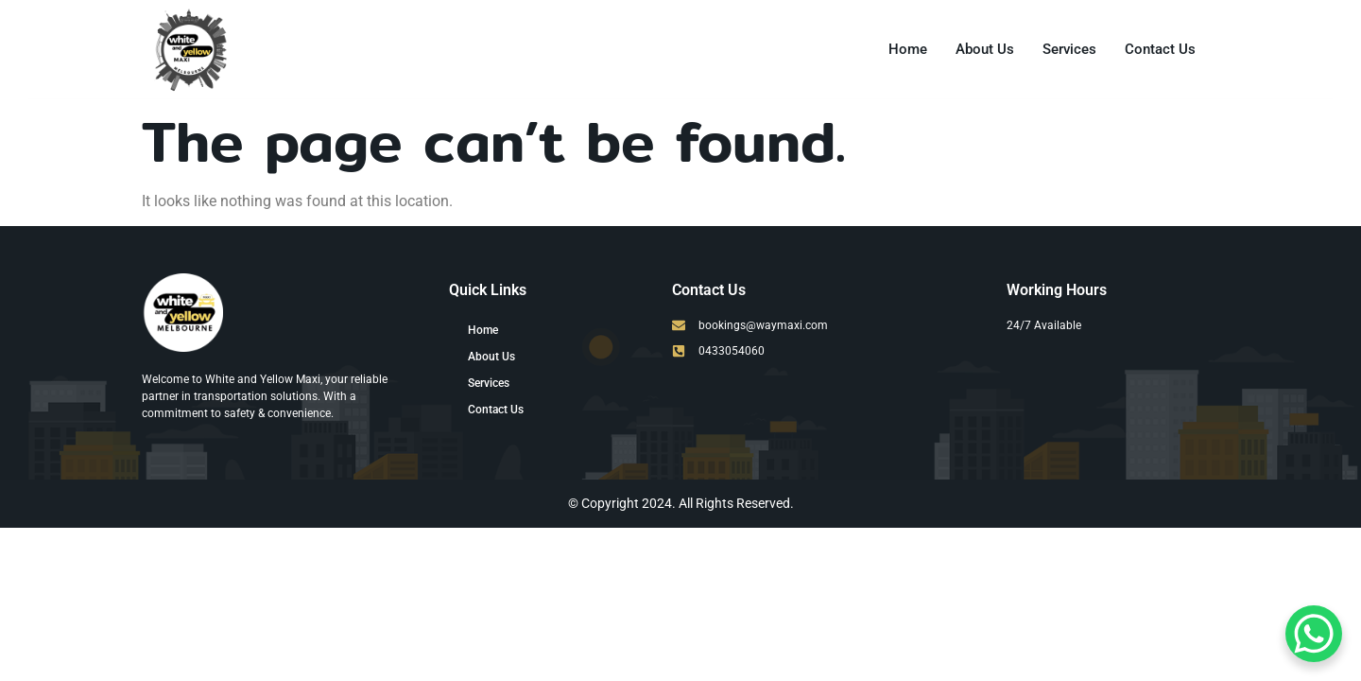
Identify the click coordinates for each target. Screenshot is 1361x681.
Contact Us (1160, 49)
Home (907, 49)
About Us (985, 49)
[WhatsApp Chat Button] (1313, 633)
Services (1069, 49)
